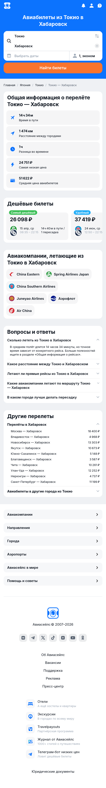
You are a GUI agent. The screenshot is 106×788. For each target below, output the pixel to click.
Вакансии (53, 662)
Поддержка (53, 670)
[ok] (82, 637)
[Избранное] (83, 5)
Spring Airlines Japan (67, 274)
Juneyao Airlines (26, 298)
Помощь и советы (53, 581)
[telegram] (33, 637)
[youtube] (73, 637)
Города (53, 541)
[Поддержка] (99, 5)
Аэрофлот (63, 298)
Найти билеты (53, 68)
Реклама (53, 678)
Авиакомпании (53, 514)
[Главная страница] (7, 5)
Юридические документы (53, 771)
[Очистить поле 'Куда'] (97, 46)
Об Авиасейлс (53, 655)
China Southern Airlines (32, 286)
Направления (53, 528)
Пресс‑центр (53, 686)
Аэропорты (53, 554)
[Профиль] (91, 5)
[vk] (23, 637)
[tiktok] (53, 637)
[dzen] (63, 637)
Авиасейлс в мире (53, 567)
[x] (43, 637)
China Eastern (24, 274)
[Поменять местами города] (97, 36)
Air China (20, 310)
